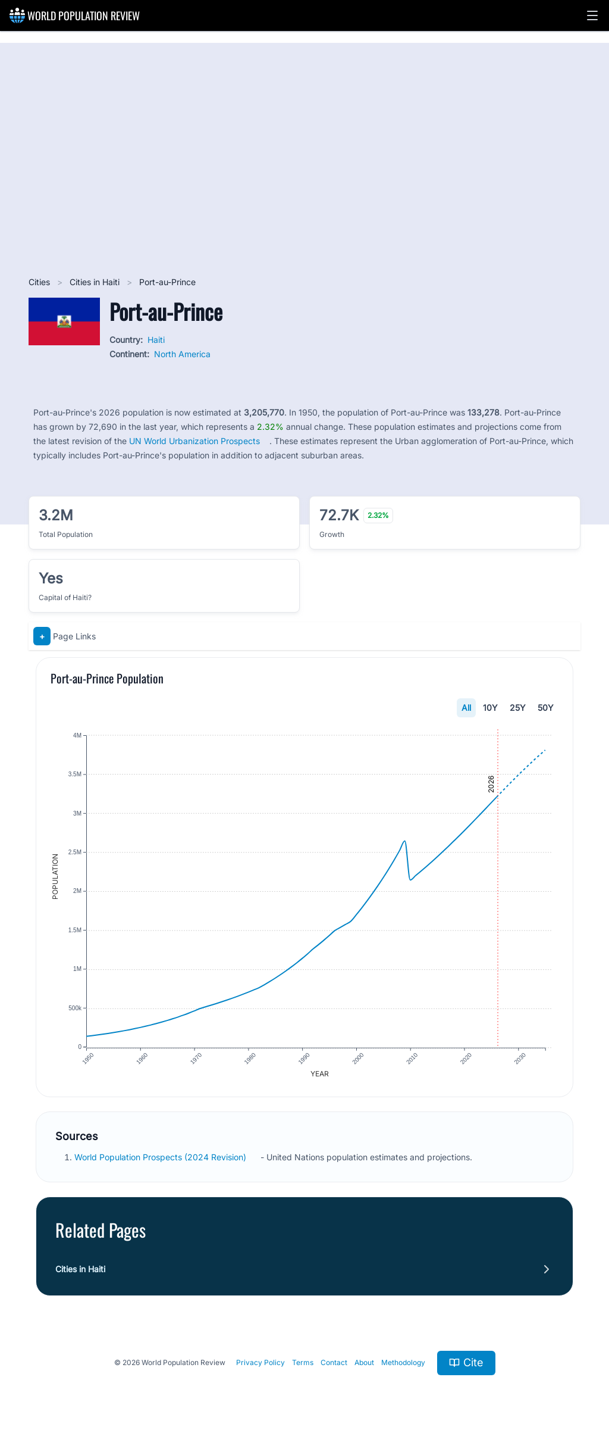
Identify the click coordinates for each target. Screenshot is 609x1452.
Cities (40, 282)
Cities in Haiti (96, 282)
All (466, 707)
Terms (302, 1363)
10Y (490, 707)
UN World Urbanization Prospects (194, 441)
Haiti (156, 340)
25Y (518, 707)
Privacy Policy (260, 1363)
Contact (334, 1363)
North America (182, 354)
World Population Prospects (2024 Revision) (161, 1158)
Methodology (403, 1363)
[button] (592, 15)
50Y (546, 707)
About (364, 1363)
